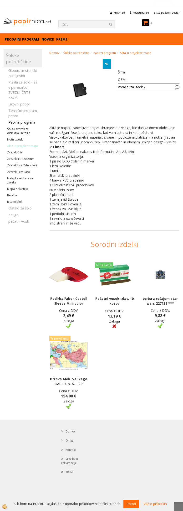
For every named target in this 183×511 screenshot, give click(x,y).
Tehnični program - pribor (23, 113)
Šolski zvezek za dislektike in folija (18, 131)
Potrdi (131, 503)
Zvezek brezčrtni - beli (22, 165)
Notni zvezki (15, 139)
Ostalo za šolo (20, 208)
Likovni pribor (19, 104)
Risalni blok (14, 202)
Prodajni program (22, 39)
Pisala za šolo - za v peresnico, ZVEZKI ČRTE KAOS (22, 90)
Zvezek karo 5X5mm (21, 159)
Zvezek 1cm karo (18, 172)
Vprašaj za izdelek (131, 87)
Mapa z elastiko (17, 189)
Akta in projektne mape (23, 146)
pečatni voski (19, 221)
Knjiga (13, 214)
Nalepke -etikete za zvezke (20, 180)
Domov (54, 53)
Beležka (12, 195)
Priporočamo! (60, 338)
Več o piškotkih (155, 503)
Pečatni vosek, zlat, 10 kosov (114, 301)
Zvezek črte (15, 152)
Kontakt (71, 450)
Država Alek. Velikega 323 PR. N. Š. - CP (68, 381)
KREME (61, 39)
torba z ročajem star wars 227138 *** (160, 301)
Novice (47, 39)
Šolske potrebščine (76, 53)
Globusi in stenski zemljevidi (22, 73)
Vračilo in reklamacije (69, 461)
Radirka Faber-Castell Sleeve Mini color (68, 301)
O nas (69, 440)
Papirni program (21, 122)
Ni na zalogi (104, 265)
